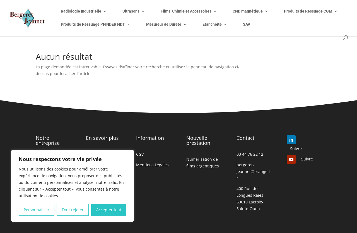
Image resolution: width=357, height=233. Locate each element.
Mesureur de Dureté (163, 24)
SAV (246, 24)
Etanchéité (212, 24)
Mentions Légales (152, 164)
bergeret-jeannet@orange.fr (253, 171)
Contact (245, 137)
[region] (72, 186)
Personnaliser (36, 209)
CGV (140, 154)
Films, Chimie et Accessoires (186, 11)
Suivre (296, 148)
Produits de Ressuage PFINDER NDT (93, 24)
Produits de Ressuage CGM (308, 11)
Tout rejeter (73, 209)
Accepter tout (108, 209)
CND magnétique (248, 11)
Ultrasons (130, 11)
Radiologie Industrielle (81, 11)
